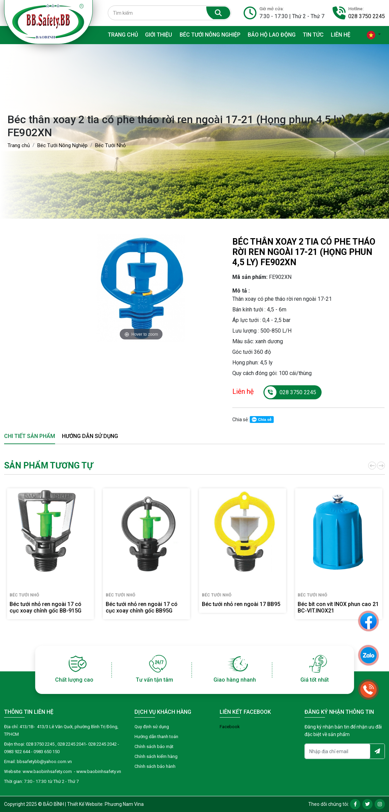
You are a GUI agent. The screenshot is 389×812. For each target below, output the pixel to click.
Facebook (230, 726)
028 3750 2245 (366, 16)
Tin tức (313, 34)
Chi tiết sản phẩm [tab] (29, 436)
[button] (371, 465)
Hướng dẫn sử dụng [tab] (90, 436)
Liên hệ (340, 34)
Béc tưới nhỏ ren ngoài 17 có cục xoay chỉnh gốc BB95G (142, 607)
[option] (141, 288)
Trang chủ (123, 34)
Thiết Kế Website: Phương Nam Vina (105, 804)
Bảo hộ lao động (272, 34)
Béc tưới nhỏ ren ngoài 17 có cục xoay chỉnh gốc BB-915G (45, 607)
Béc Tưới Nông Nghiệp (210, 34)
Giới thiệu (158, 34)
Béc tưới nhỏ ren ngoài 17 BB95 (241, 604)
